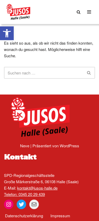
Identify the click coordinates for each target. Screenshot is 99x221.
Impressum (60, 215)
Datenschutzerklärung (24, 215)
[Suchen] (79, 12)
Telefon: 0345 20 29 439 (24, 194)
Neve (24, 145)
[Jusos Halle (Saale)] (20, 12)
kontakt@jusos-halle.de (37, 188)
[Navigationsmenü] (89, 12)
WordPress (69, 145)
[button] (7, 33)
